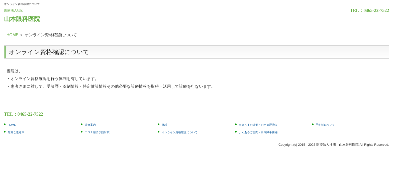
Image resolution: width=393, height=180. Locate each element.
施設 (164, 124)
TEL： (356, 10)
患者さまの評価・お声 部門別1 (258, 124)
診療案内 (90, 124)
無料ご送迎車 (16, 132)
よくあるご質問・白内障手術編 (258, 132)
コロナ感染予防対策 (97, 132)
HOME (13, 35)
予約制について (325, 124)
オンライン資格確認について (180, 132)
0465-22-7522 (376, 10)
